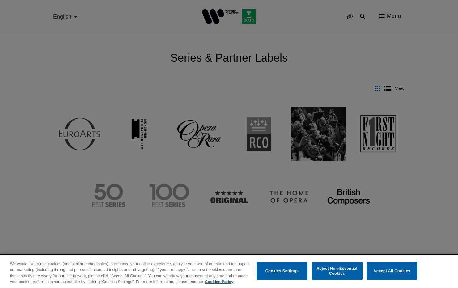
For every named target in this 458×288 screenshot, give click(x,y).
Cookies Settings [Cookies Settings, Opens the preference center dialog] (282, 271)
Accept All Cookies (391, 271)
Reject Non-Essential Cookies (336, 271)
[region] (229, 271)
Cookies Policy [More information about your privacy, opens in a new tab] (219, 281)
